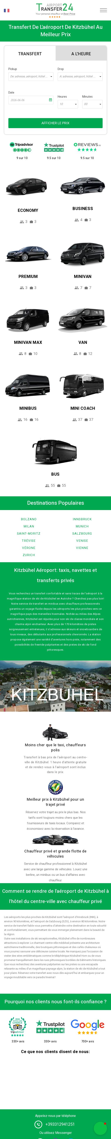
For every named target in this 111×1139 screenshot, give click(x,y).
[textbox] (31, 76)
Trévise (29, 540)
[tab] (30, 53)
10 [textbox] (61, 104)
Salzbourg (82, 533)
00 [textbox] (85, 104)
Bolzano (29, 519)
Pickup (12, 69)
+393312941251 (60, 1124)
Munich (82, 526)
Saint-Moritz (28, 533)
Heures (62, 97)
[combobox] (31, 76)
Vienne (82, 548)
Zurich (29, 555)
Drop (61, 69)
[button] (100, 1128)
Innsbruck (82, 519)
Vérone (28, 548)
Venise (82, 540)
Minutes (87, 97)
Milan (29, 526)
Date (11, 92)
